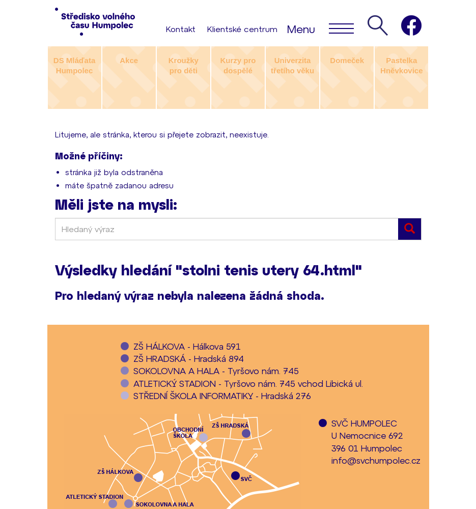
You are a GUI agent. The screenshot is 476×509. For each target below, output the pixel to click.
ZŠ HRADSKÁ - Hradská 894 (188, 358)
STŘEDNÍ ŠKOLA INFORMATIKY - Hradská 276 (222, 395)
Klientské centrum (242, 29)
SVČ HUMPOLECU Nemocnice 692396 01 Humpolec (367, 435)
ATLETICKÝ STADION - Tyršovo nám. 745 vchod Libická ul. (248, 383)
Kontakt (180, 29)
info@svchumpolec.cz (376, 460)
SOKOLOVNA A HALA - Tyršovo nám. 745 (216, 370)
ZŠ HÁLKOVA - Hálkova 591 (187, 346)
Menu (320, 28)
